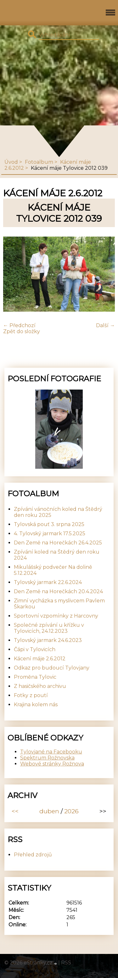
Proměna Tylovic (35, 677)
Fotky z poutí (31, 695)
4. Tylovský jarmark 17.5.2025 (49, 533)
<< (15, 811)
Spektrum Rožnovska (47, 758)
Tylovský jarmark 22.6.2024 (48, 582)
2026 (71, 811)
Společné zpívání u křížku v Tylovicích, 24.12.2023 (49, 628)
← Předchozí (19, 325)
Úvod (11, 162)
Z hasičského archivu (40, 686)
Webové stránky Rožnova (52, 764)
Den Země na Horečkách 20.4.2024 (58, 591)
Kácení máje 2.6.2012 (39, 659)
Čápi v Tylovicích (34, 649)
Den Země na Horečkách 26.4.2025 (58, 543)
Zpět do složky (21, 331)
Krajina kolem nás (36, 705)
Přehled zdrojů (33, 855)
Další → (105, 325)
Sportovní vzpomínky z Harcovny (56, 616)
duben (49, 811)
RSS (66, 963)
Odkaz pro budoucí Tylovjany (51, 668)
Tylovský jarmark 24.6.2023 (48, 640)
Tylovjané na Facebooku (51, 752)
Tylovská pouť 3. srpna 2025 (49, 524)
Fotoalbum (39, 162)
